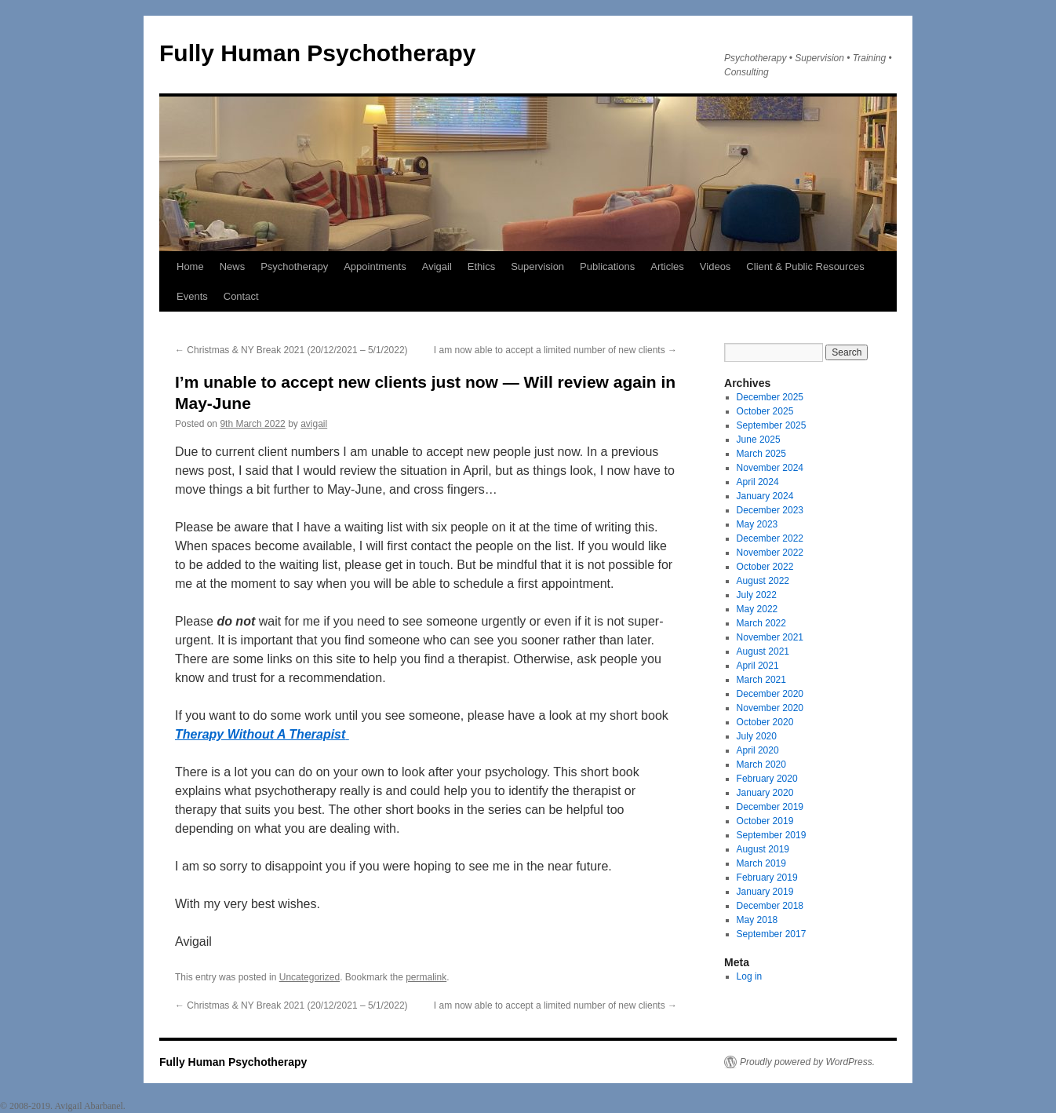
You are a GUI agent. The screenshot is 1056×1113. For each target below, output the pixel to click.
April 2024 (758, 481)
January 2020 (765, 792)
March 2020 (761, 764)
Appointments (375, 266)
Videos (715, 266)
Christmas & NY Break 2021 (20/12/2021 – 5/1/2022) (291, 350)
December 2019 (770, 806)
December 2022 (770, 538)
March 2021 (761, 679)
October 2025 (765, 411)
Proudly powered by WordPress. (807, 1061)
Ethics (481, 266)
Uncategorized (309, 977)
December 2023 (770, 510)
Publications (607, 266)
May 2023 (757, 524)
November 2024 (770, 467)
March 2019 (761, 863)
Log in (750, 976)
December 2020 (770, 693)
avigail (313, 423)
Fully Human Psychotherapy (317, 53)
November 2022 (770, 552)
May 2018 (757, 919)
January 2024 (765, 496)
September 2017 (772, 934)
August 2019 (763, 849)
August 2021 (763, 651)
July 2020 (757, 736)
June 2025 (759, 439)
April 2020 (758, 750)
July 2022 (757, 594)
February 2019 (767, 877)
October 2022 (765, 566)
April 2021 (758, 665)
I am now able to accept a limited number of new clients (555, 350)
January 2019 (765, 891)
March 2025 (761, 453)
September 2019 (772, 835)
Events (192, 296)
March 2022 (761, 623)
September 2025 (772, 425)
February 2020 (767, 778)
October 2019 (765, 821)
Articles (667, 266)
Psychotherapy (294, 266)
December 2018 (770, 905)
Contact (241, 296)
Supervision (537, 266)
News (233, 266)
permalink (426, 977)
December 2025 (770, 397)
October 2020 (765, 722)
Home (190, 266)
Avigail (437, 266)
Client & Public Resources (805, 266)
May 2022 (757, 609)
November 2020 (770, 707)
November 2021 (770, 637)
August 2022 (763, 580)
